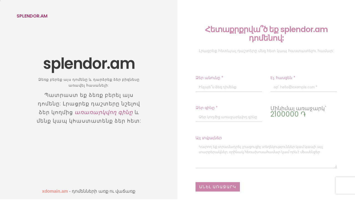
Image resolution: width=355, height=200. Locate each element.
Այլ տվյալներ (209, 136)
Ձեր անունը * (209, 76)
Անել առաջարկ (217, 185)
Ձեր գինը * (207, 106)
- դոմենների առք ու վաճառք (89, 190)
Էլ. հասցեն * (282, 76)
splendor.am (32, 16)
